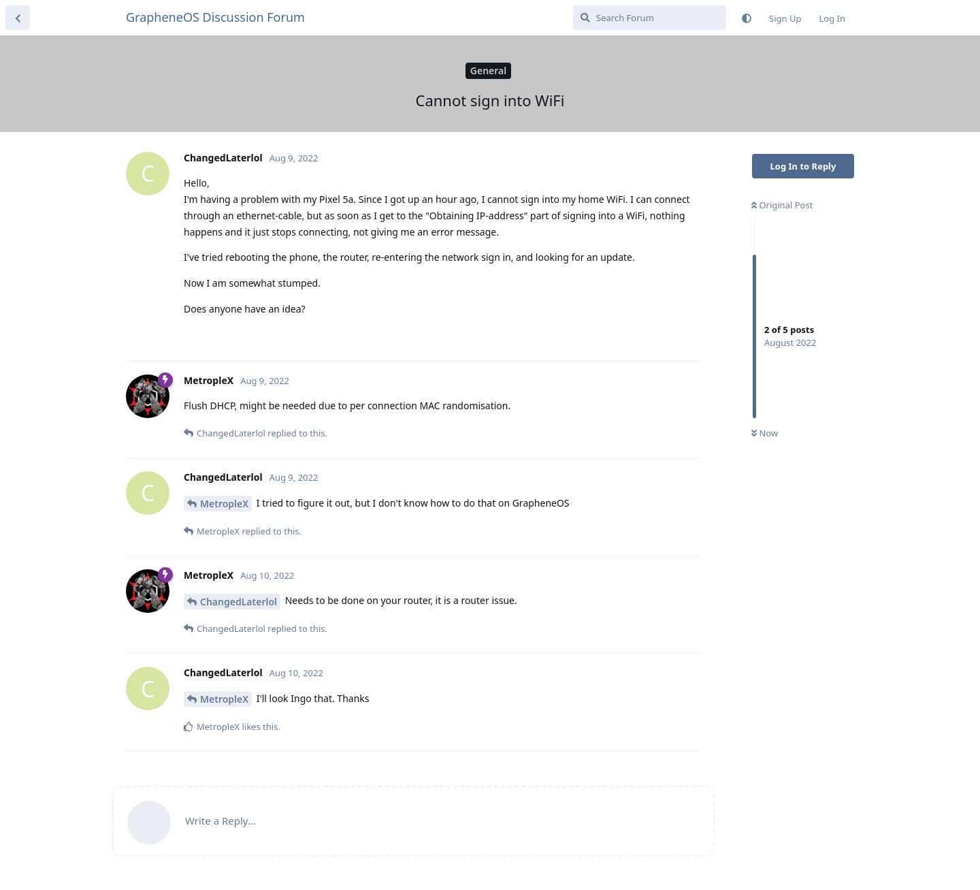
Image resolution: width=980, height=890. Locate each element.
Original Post (782, 205)
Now (764, 433)
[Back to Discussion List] (17, 17)
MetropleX (224, 503)
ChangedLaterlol (238, 601)
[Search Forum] (649, 17)
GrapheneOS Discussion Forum (215, 17)
